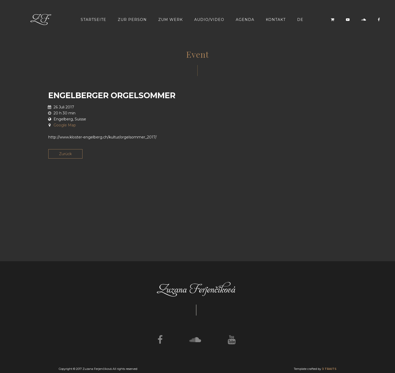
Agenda (245, 19)
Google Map (65, 125)
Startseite (93, 19)
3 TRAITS (329, 369)
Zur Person (132, 19)
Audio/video (209, 19)
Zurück (65, 153)
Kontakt (276, 19)
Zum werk (170, 19)
